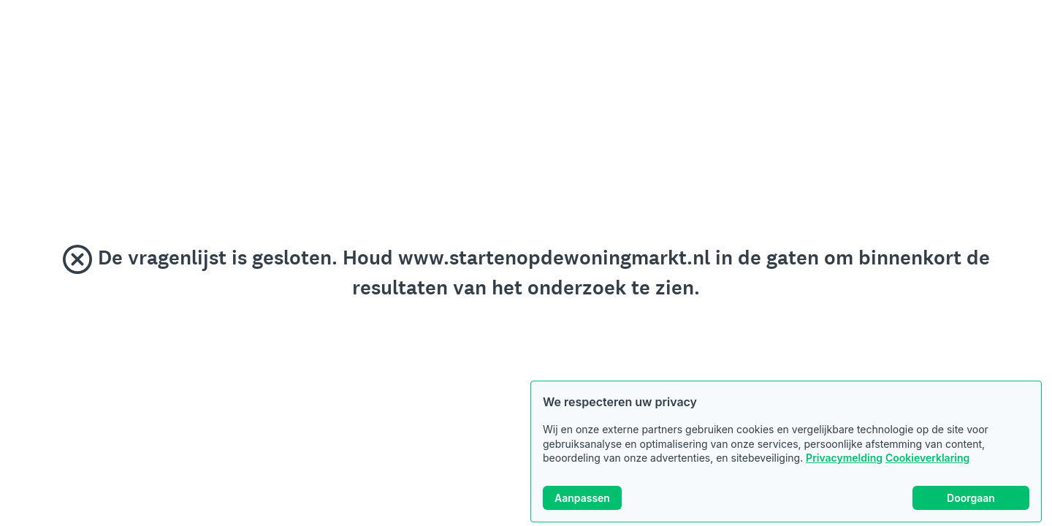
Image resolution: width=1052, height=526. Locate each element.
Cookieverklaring (927, 457)
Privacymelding (844, 457)
